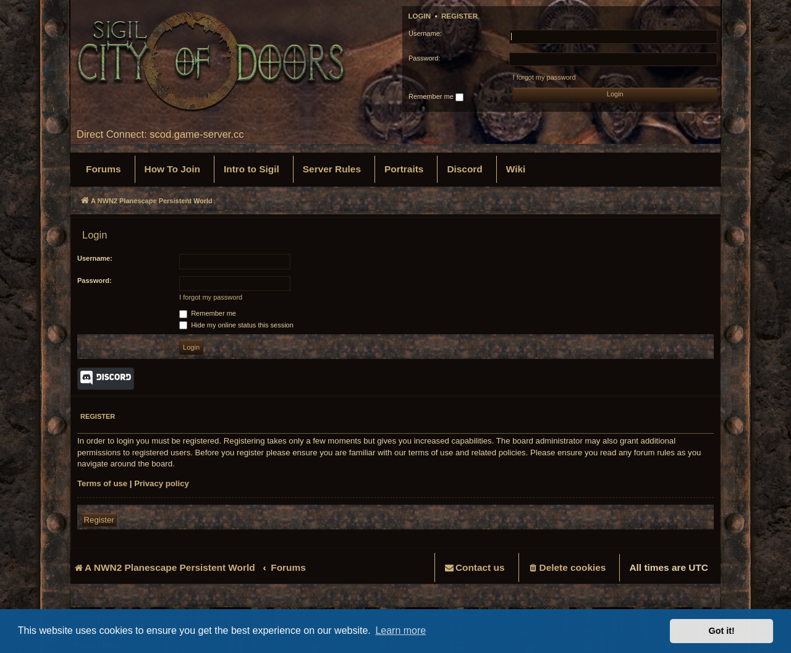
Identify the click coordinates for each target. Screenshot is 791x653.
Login (419, 16)
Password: (94, 280)
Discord (106, 378)
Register (459, 16)
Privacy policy (161, 483)
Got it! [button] (722, 631)
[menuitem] (103, 169)
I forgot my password (544, 77)
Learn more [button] (400, 630)
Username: (94, 258)
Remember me (435, 97)
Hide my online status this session (236, 325)
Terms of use (102, 483)
